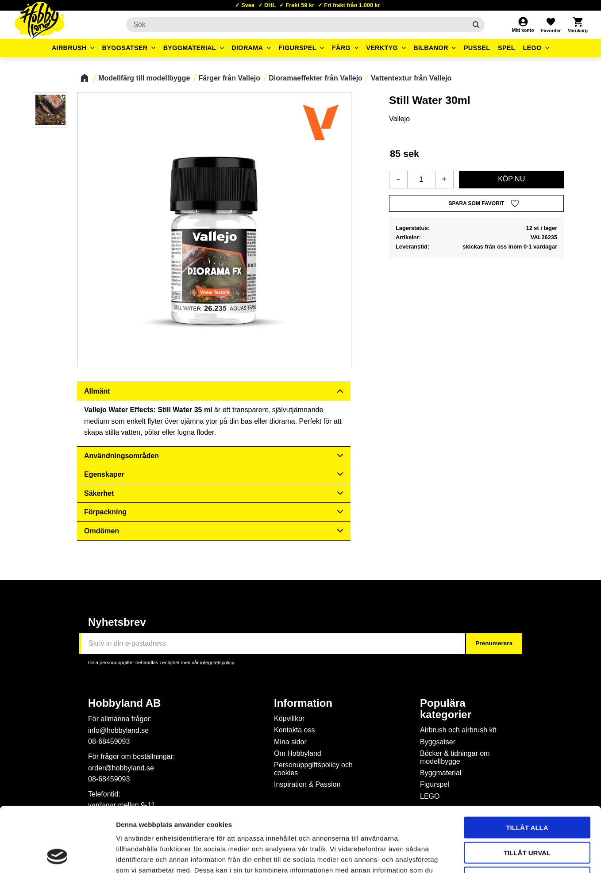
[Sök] (476, 24)
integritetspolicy (217, 662)
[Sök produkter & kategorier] (296, 24)
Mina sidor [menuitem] (290, 742)
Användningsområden (121, 455)
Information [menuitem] (303, 703)
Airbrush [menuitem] (69, 47)
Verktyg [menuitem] (382, 47)
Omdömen (101, 531)
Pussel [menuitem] (477, 47)
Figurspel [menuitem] (297, 47)
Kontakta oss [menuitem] (294, 730)
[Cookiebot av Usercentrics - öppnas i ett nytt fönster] (57, 855)
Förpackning (105, 512)
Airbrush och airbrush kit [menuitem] (458, 730)
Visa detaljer (480, 855)
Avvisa (527, 816)
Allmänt (97, 391)
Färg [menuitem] (341, 47)
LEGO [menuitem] (532, 47)
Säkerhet (99, 493)
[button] (550, 25)
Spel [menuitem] (506, 47)
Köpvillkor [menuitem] (289, 718)
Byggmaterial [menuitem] (189, 47)
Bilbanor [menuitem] (430, 47)
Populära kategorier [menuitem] (445, 708)
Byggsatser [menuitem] (125, 47)
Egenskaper (104, 474)
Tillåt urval (527, 792)
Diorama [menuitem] (247, 47)
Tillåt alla (527, 766)
